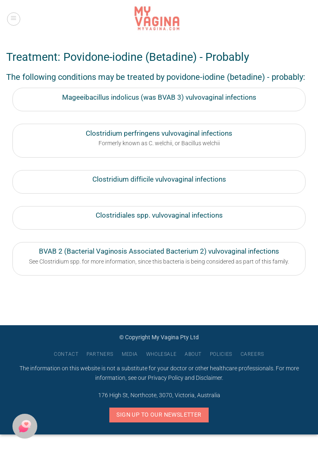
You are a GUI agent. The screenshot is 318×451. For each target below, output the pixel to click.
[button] (13, 19)
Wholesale (161, 354)
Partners (100, 354)
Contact (66, 354)
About (193, 354)
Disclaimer (209, 377)
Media (130, 354)
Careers (252, 354)
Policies (221, 354)
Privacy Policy (165, 377)
